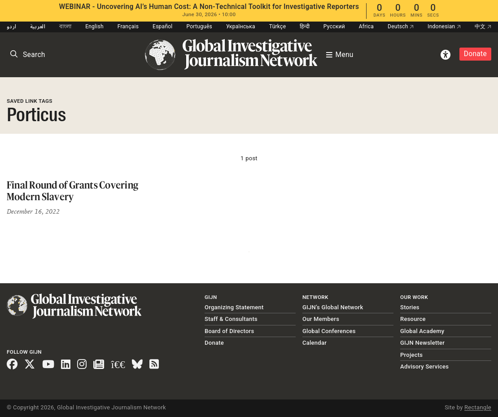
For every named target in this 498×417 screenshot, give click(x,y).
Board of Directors (229, 331)
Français (128, 26)
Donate (475, 54)
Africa (366, 26)
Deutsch (401, 26)
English (94, 26)
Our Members (320, 319)
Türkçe (277, 26)
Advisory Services (424, 366)
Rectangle (477, 407)
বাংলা (65, 26)
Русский (334, 26)
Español (163, 26)
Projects (411, 354)
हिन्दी (305, 26)
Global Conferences (329, 331)
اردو (11, 26)
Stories (409, 307)
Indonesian (444, 26)
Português (199, 26)
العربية (37, 26)
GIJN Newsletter (422, 342)
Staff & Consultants (231, 319)
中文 (483, 26)
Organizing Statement (234, 307)
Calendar (314, 342)
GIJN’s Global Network (332, 307)
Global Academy (422, 331)
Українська (240, 26)
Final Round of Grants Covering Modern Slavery (72, 190)
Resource (413, 319)
